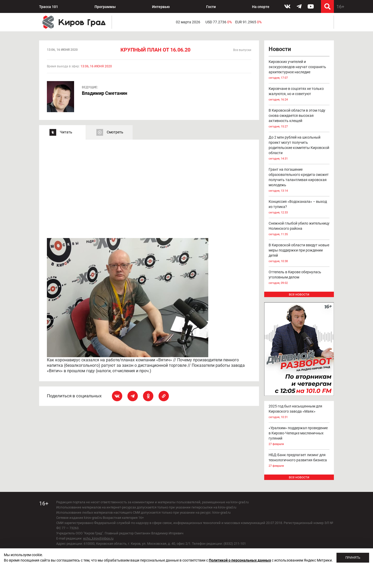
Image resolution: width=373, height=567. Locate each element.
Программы (105, 7)
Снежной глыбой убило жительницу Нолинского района (299, 229)
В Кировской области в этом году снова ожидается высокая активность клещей (299, 118)
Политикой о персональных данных (240, 560)
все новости (299, 294)
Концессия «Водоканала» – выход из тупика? (299, 207)
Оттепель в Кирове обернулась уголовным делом (299, 278)
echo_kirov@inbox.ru (98, 538)
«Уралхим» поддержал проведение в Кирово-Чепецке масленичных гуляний (299, 436)
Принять (352, 557)
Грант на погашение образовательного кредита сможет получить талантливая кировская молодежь (299, 180)
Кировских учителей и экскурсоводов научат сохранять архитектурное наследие (299, 70)
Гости (211, 7)
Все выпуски (242, 50)
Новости (280, 49)
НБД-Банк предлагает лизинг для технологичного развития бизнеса (299, 461)
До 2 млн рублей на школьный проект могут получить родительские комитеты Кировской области (299, 148)
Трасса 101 (48, 7)
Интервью (161, 7)
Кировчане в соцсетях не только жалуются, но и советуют (299, 94)
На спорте (260, 7)
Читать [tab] (66, 132)
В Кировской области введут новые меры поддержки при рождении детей (299, 253)
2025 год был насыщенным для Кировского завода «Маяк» (299, 412)
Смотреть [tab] (115, 132)
